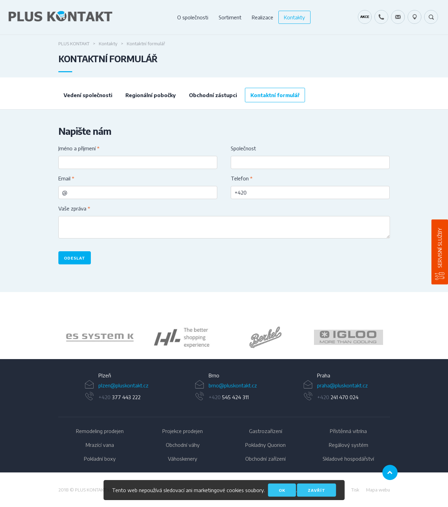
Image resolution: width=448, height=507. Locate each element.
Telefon (241, 178)
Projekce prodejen (182, 431)
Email (66, 178)
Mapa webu (378, 489)
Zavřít (316, 490)
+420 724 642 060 (381, 17)
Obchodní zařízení (265, 459)
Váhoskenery (182, 459)
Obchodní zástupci (213, 95)
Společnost (243, 148)
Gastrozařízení (265, 431)
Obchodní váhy (183, 445)
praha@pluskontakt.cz (342, 385)
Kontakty (294, 17)
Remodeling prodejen (100, 431)
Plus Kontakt (73, 43)
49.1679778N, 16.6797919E (414, 17)
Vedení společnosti (88, 95)
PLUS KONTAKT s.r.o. (96, 489)
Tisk (355, 489)
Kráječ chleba (365, 17)
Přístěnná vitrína (348, 431)
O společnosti (192, 17)
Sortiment (230, 17)
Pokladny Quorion (265, 445)
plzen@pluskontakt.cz (123, 385)
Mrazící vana (100, 445)
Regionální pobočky (150, 95)
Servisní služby (440, 248)
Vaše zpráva (74, 208)
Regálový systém (348, 445)
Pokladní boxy (100, 459)
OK (282, 490)
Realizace (262, 17)
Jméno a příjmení (78, 148)
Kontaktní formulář (274, 95)
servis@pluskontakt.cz (398, 17)
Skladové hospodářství (348, 459)
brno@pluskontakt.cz (233, 385)
